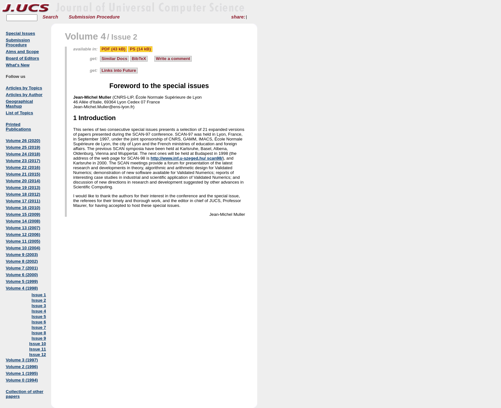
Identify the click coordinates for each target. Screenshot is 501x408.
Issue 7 (39, 327)
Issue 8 (39, 332)
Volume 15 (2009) (23, 214)
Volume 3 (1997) (22, 360)
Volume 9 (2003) (22, 254)
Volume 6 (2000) (22, 274)
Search (50, 16)
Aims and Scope (22, 51)
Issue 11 (37, 349)
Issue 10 (37, 343)
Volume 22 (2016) (23, 167)
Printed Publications (18, 127)
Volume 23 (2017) (23, 160)
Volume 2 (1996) (22, 366)
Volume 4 (85, 36)
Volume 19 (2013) (23, 187)
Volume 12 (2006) (23, 234)
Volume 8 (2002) (22, 261)
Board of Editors (22, 58)
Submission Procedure (94, 16)
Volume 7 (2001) (22, 268)
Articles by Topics (24, 88)
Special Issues (20, 33)
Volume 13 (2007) (23, 227)
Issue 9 (39, 338)
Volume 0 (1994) (22, 380)
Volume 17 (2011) (23, 201)
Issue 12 (37, 354)
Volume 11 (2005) (23, 241)
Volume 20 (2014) (23, 180)
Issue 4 (39, 311)
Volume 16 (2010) (23, 207)
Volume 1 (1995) (22, 373)
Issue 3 (39, 305)
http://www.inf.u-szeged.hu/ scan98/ (186, 158)
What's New (17, 65)
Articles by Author (24, 94)
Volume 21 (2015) (23, 174)
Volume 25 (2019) (23, 147)
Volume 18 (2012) (23, 194)
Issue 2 (39, 300)
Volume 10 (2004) (23, 248)
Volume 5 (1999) (22, 281)
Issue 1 (39, 294)
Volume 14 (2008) (23, 221)
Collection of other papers (24, 394)
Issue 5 (39, 316)
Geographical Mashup (19, 104)
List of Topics (19, 112)
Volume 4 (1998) (22, 288)
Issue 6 (39, 322)
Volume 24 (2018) (23, 154)
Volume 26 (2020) (23, 140)
